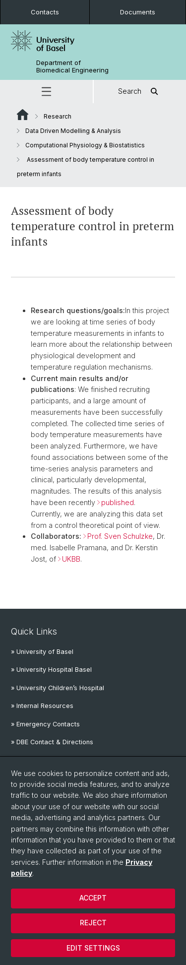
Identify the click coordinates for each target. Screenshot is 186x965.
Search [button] (139, 91)
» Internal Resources (42, 705)
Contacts (45, 12)
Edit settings (93, 948)
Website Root (22, 114)
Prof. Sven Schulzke (120, 536)
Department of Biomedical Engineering (72, 66)
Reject (93, 922)
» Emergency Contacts (45, 724)
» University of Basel (42, 651)
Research (57, 116)
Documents (137, 12)
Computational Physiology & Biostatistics (85, 145)
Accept (93, 898)
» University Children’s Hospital (57, 688)
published (117, 502)
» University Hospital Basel (51, 669)
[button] (46, 91)
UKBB (71, 559)
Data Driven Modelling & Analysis (73, 130)
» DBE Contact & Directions (52, 742)
